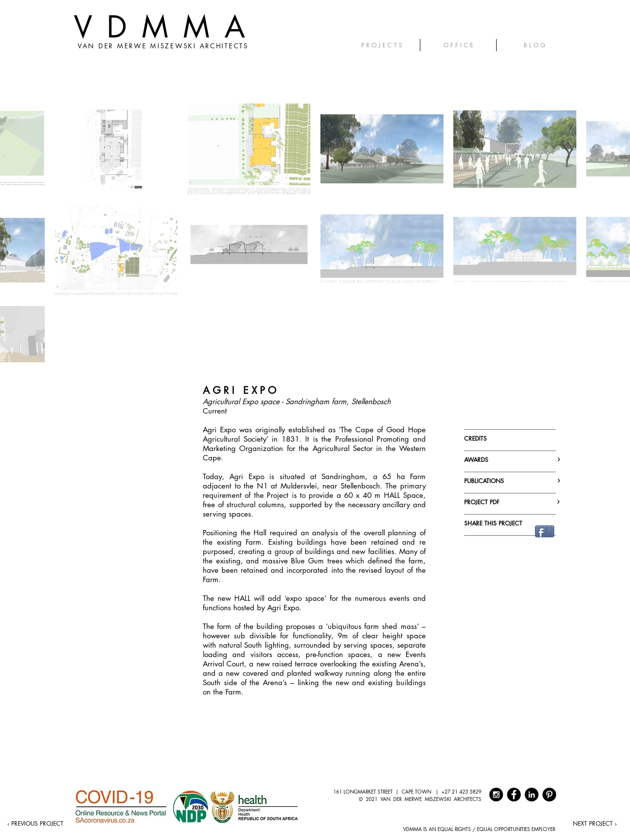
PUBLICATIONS (510, 481)
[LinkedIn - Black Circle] (531, 794)
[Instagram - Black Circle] (496, 794)
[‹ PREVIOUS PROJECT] (35, 824)
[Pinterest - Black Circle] (549, 794)
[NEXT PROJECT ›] (595, 824)
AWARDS (510, 459)
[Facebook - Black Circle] (514, 794)
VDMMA (167, 26)
